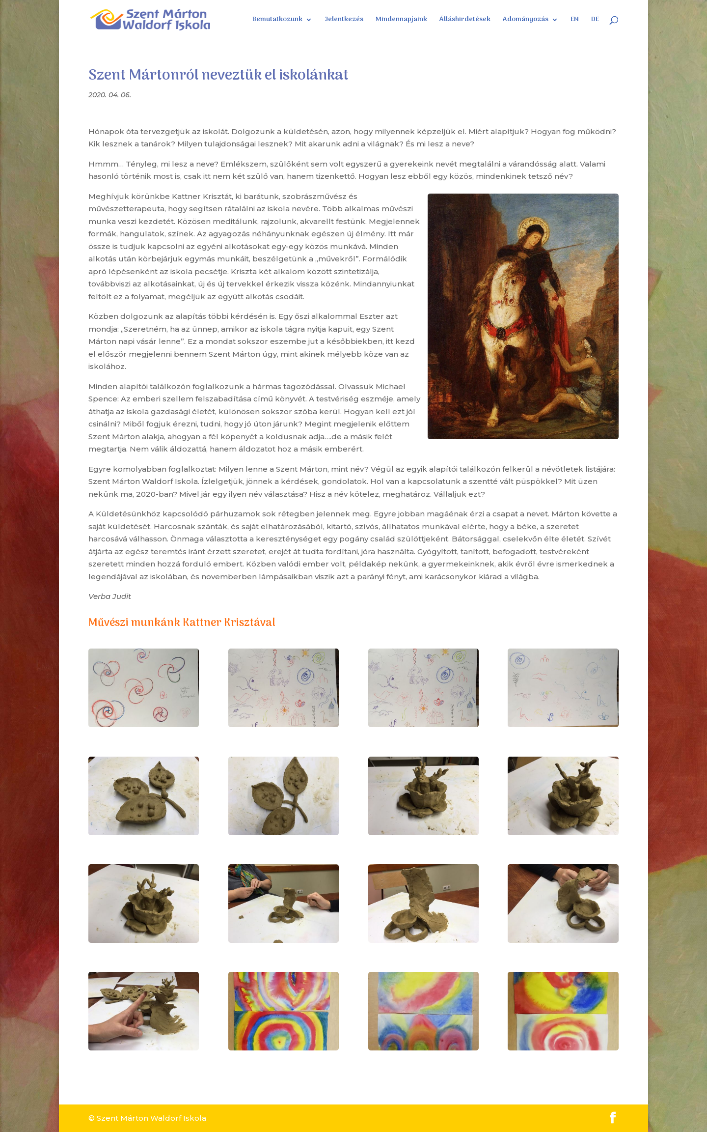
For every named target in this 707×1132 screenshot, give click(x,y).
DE (595, 20)
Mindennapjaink (401, 20)
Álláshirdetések (464, 20)
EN (575, 20)
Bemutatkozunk (277, 20)
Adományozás (525, 20)
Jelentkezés (344, 20)
